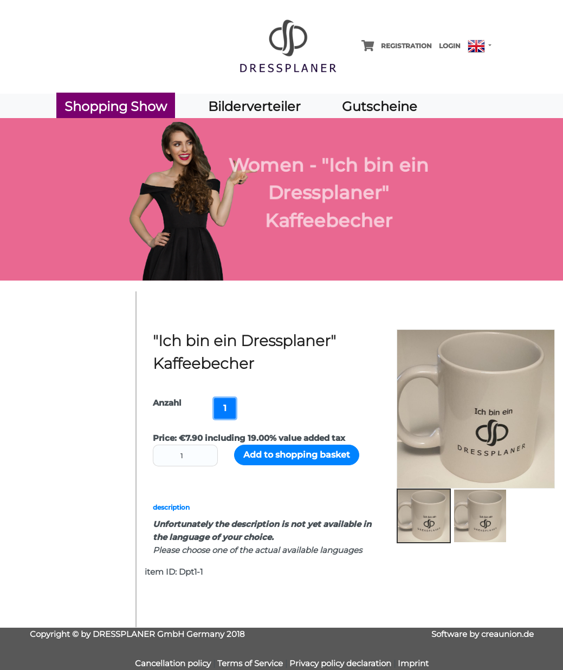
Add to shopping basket (296, 455)
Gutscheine (379, 106)
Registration (406, 46)
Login (450, 46)
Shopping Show (115, 106)
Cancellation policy (173, 663)
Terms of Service (251, 663)
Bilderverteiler (254, 106)
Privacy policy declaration (340, 663)
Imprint (413, 663)
